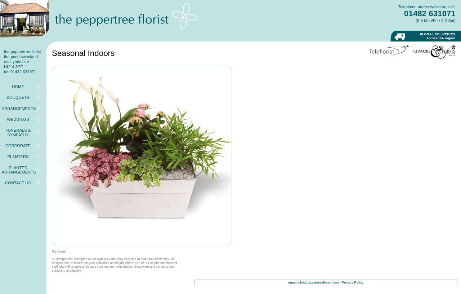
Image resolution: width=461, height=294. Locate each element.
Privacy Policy (352, 282)
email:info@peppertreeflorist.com (313, 282)
